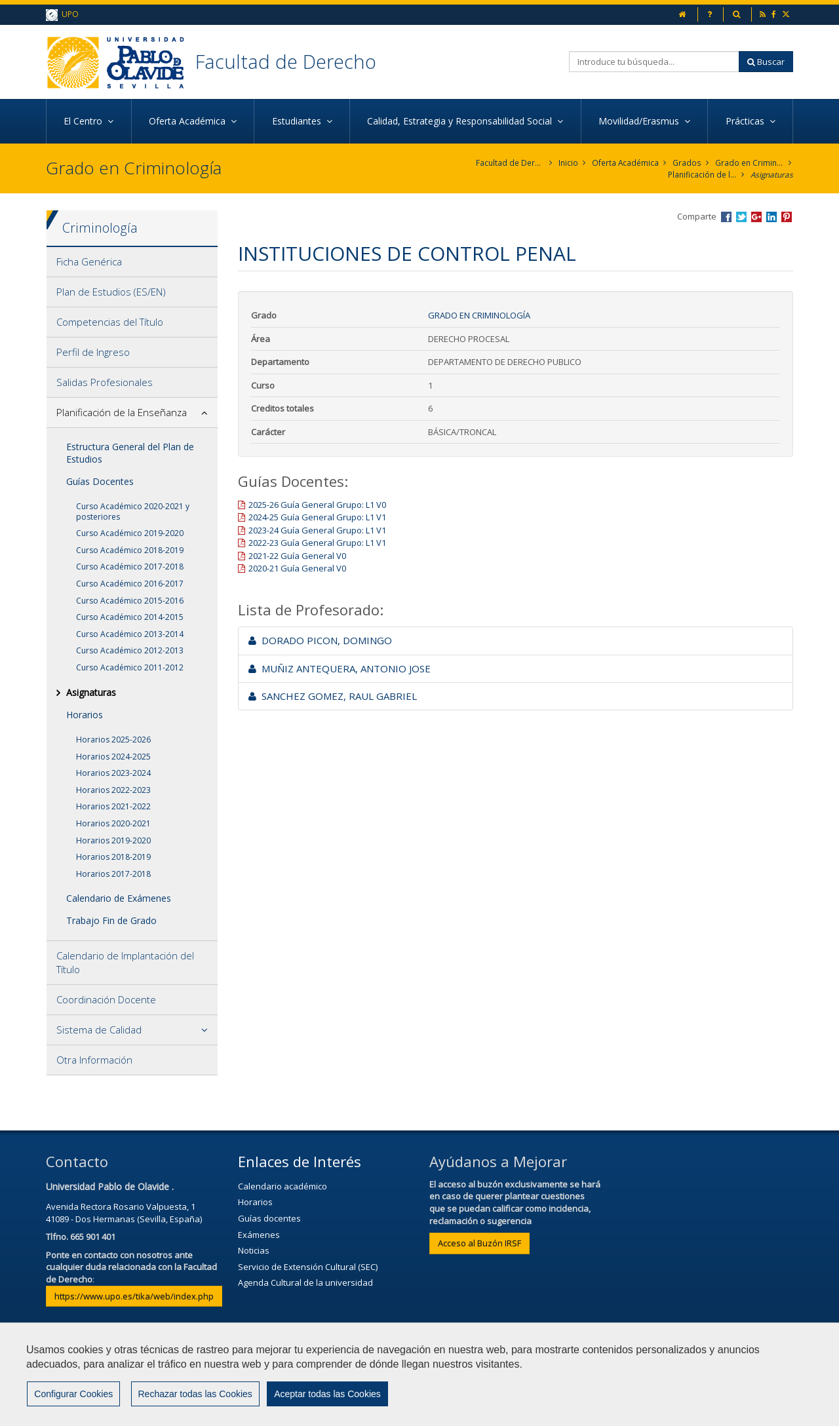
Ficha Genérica (89, 262)
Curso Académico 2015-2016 (130, 600)
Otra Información (94, 1059)
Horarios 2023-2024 (113, 773)
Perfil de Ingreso (93, 352)
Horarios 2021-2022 (113, 807)
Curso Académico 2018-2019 (130, 550)
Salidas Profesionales (104, 382)
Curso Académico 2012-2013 (130, 651)
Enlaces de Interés (299, 1161)
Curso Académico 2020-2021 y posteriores (132, 511)
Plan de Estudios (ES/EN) (111, 292)
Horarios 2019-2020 (113, 840)
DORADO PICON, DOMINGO (320, 640)
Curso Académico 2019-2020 (130, 533)
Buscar (766, 61)
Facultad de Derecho (287, 61)
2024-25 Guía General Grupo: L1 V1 (317, 517)
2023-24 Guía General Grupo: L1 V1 (317, 530)
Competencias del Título (109, 322)
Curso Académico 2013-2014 (130, 634)
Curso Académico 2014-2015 (130, 617)
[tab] (132, 263)
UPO (62, 15)
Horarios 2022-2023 (113, 790)
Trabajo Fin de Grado (111, 921)
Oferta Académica (625, 162)
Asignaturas (771, 174)
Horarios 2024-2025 (113, 756)
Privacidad (456, 1378)
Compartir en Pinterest (786, 217)
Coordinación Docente (106, 999)
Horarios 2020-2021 (113, 823)
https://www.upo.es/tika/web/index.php (134, 1296)
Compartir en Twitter (741, 217)
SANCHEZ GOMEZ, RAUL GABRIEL (332, 696)
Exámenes (259, 1235)
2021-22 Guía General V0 (297, 556)
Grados (687, 162)
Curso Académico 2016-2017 (130, 583)
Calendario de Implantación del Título (125, 962)
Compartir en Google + (756, 217)
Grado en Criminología (749, 162)
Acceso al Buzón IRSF (479, 1243)
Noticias (253, 1250)
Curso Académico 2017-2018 (130, 567)
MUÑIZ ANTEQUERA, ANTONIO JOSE (339, 668)
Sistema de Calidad (99, 1029)
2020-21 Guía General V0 (297, 569)
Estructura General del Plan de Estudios (130, 453)
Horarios (84, 714)
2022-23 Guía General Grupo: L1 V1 (317, 543)
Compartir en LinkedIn (771, 217)
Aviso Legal (384, 1378)
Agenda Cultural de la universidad (305, 1282)
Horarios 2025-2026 (113, 739)
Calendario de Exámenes (118, 899)
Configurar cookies (90, 1410)
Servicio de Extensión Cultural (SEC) (308, 1267)
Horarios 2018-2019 (113, 856)
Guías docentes (269, 1218)
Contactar (314, 1378)
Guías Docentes (100, 481)
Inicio (568, 162)
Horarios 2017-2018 (113, 873)
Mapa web (526, 1378)
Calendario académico (282, 1186)
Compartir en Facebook (726, 217)
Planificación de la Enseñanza (701, 174)
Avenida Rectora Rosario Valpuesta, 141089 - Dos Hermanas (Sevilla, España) (124, 1213)
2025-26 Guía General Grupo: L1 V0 (317, 505)
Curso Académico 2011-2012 (130, 667)
